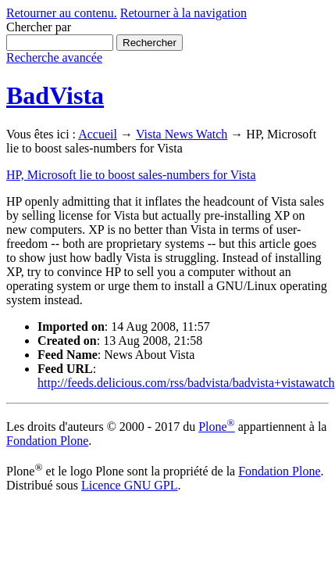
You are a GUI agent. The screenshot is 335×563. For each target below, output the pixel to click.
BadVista (55, 95)
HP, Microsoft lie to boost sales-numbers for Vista (131, 174)
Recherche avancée (54, 57)
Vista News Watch (181, 134)
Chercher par (38, 27)
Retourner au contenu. (61, 13)
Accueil (97, 134)
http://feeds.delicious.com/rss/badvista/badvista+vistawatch (186, 382)
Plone (216, 426)
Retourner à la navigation (183, 13)
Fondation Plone (47, 440)
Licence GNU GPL (129, 485)
